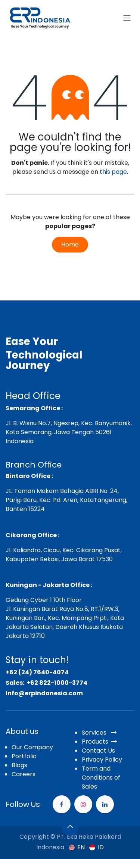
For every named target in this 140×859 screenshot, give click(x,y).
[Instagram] (83, 804)
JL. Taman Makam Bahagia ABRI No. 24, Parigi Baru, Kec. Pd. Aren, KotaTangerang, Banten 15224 (66, 500)
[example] (105, 804)
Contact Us (98, 750)
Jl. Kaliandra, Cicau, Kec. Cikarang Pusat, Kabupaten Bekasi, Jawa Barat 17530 (64, 554)
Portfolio (24, 756)
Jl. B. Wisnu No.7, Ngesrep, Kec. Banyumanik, (69, 423)
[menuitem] (77, 847)
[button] (70, 826)
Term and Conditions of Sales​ (101, 777)
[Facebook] (62, 804)
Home (70, 244)
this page (113, 171)
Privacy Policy (102, 759)
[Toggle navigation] (126, 18)
